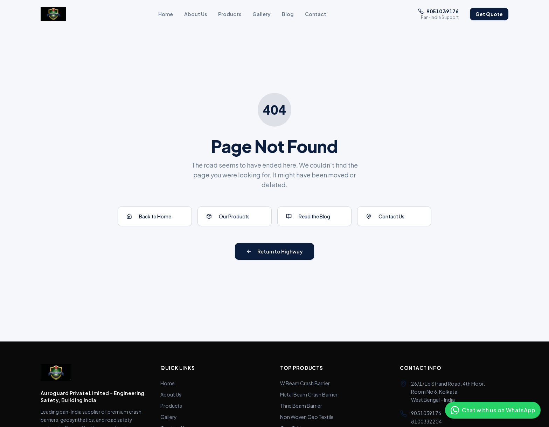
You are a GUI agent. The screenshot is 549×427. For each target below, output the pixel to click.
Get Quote (489, 14)
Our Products (228, 216)
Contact (315, 14)
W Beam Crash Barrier (305, 383)
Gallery (261, 14)
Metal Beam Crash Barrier (309, 394)
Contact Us (385, 216)
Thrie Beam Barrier (301, 405)
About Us (195, 14)
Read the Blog (308, 216)
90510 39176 (438, 11)
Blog (288, 14)
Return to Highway (274, 251)
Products (229, 14)
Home (165, 14)
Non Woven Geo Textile (307, 417)
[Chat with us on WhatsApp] (493, 410)
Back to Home (148, 216)
